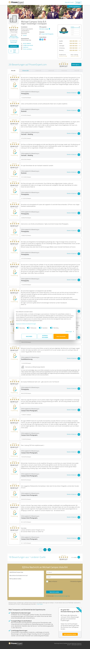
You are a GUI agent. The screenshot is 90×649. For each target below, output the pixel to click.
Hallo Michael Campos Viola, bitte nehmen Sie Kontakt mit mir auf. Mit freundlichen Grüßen (26, 584)
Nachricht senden (54, 592)
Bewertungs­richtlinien (58, 643)
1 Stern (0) (76, 70)
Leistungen (61, 45)
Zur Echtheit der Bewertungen (13, 41)
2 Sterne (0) (64, 70)
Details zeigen (63, 332)
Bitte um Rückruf (53, 581)
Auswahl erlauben (45, 337)
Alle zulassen (61, 337)
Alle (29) (13, 70)
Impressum (24, 324)
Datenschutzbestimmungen (35, 324)
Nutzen (60, 43)
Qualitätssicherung (67, 643)
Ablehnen (29, 337)
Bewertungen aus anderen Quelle (13, 37)
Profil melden (40, 604)
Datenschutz (73, 643)
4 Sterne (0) (38, 70)
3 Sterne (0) (51, 70)
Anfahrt (25, 35)
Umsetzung (61, 48)
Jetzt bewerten (13, 46)
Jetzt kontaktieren (74, 6)
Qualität (61, 41)
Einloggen (78, 2)
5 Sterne (72, 27)
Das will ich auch (69, 2)
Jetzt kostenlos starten (70, 634)
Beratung (61, 50)
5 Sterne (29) (25, 70)
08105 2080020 (27, 43)
